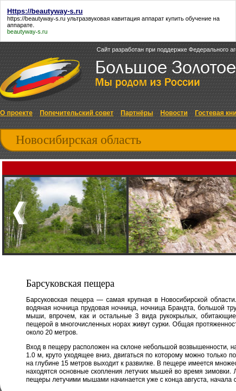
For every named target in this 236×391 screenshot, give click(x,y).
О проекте (16, 113)
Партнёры (136, 113)
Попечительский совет (76, 113)
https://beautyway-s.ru (36, 18)
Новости (174, 113)
